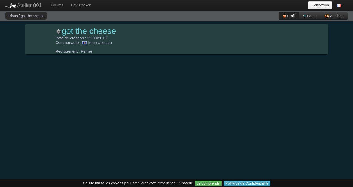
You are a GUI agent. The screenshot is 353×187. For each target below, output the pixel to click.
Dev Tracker (81, 5)
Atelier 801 (23, 5)
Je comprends (208, 183)
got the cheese (33, 16)
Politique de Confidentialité (246, 183)
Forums (57, 5)
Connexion (320, 5)
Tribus (13, 16)
